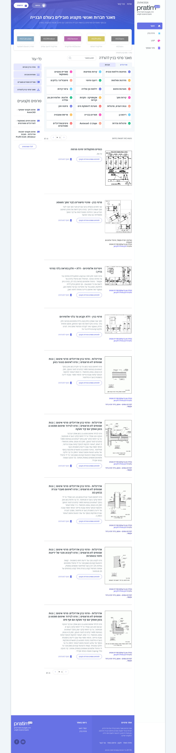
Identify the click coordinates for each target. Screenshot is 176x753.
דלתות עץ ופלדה (89, 88)
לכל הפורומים (27, 146)
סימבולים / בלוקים (59, 80)
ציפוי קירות (62, 88)
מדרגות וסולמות (118, 80)
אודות (129, 4)
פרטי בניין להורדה (121, 53)
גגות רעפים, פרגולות (116, 106)
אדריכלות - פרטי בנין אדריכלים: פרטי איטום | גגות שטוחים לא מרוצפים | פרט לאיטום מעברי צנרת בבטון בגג (75, 489)
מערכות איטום (119, 88)
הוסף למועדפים (63, 159)
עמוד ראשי (83, 728)
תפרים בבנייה (90, 114)
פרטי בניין (83, 731)
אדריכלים (123, 65)
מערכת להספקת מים (87, 106)
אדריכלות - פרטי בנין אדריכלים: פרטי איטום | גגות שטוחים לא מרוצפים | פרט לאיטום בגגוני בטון (75, 360)
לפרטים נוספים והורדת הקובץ (89, 159)
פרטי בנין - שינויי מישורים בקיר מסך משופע (79, 202)
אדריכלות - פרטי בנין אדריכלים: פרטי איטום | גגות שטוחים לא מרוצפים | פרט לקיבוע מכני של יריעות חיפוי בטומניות (75, 552)
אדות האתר (127, 743)
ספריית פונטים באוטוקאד (61, 73)
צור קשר (121, 4)
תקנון (120, 743)
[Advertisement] (72, 696)
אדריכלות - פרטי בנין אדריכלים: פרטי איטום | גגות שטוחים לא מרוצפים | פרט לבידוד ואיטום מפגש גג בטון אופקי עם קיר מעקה (75, 426)
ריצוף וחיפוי (91, 80)
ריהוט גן (122, 114)
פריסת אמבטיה (61, 114)
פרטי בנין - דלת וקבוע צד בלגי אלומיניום (81, 316)
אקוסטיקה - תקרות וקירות (88, 99)
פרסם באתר (111, 743)
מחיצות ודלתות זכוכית (116, 71)
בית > (130, 53)
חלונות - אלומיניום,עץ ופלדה (57, 99)
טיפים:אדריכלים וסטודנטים (60, 124)
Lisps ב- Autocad (88, 123)
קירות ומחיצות (90, 71)
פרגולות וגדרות (119, 123)
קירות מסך (121, 97)
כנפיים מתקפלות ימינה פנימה (86, 149)
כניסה (40, 5)
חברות (107, 65)
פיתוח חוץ (63, 106)
